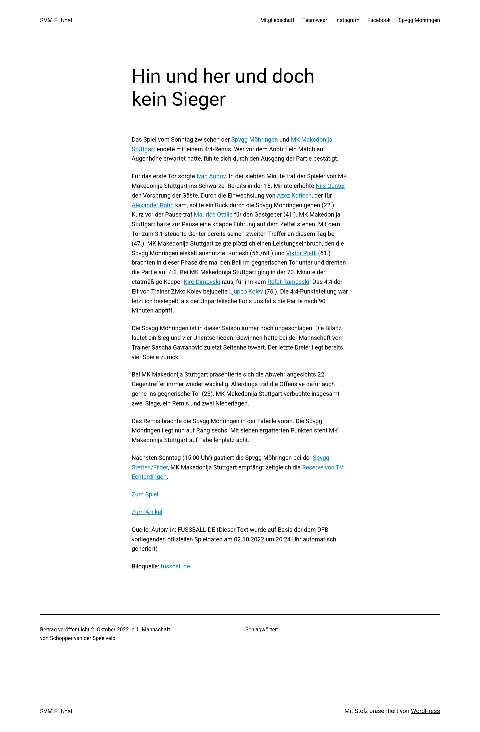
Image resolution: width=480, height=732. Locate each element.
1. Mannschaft (153, 629)
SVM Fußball (57, 20)
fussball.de (175, 566)
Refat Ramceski (288, 281)
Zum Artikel (147, 511)
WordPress (425, 710)
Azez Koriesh (294, 195)
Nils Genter (330, 185)
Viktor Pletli (301, 253)
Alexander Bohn (153, 205)
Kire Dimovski (202, 281)
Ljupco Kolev (246, 291)
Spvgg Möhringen (254, 139)
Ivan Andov (211, 176)
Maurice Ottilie (213, 214)
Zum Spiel (145, 494)
